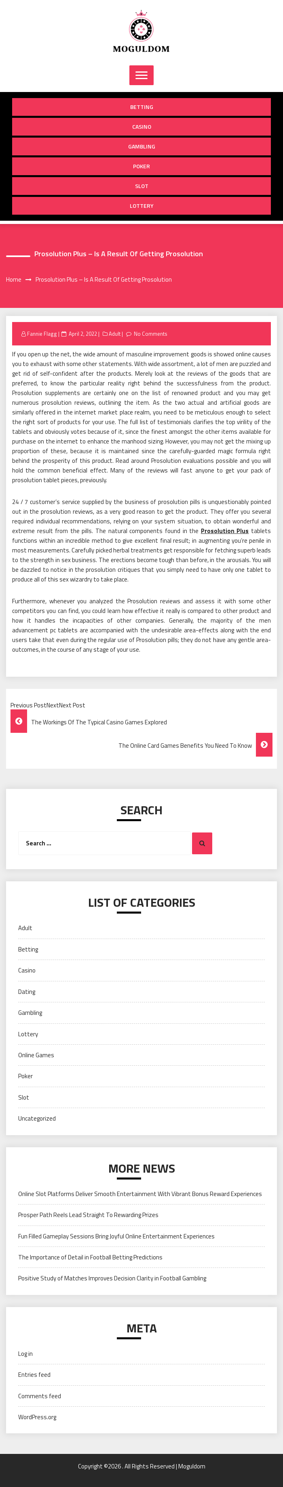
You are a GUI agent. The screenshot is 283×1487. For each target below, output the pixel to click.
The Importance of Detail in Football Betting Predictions (90, 1257)
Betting (141, 106)
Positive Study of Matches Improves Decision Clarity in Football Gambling (112, 1278)
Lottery (142, 205)
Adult (114, 334)
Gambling (141, 146)
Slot (141, 186)
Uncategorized (37, 1118)
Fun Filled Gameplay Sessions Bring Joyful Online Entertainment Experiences (116, 1236)
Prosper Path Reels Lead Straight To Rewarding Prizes (88, 1214)
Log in (25, 1353)
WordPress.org (37, 1417)
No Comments (150, 334)
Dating (26, 991)
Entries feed (34, 1374)
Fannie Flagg (42, 334)
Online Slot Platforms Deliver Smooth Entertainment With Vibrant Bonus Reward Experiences (140, 1193)
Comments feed (39, 1396)
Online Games (36, 1055)
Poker (141, 166)
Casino (141, 126)
